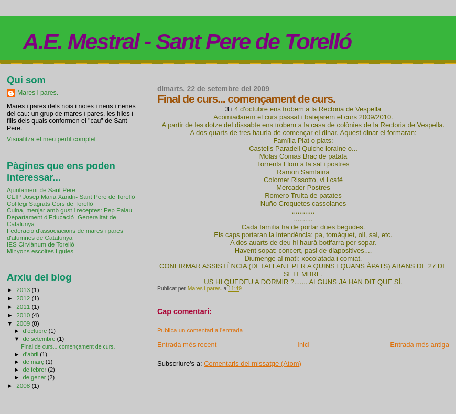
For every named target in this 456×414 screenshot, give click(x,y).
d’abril (31, 354)
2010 (23, 314)
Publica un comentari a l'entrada (200, 330)
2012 (23, 298)
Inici (303, 345)
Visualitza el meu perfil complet (51, 139)
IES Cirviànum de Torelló (40, 244)
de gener (35, 377)
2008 (23, 385)
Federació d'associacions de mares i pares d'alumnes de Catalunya (65, 234)
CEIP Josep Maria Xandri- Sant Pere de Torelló (71, 196)
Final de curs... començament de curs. (68, 346)
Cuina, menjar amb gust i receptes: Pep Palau (69, 210)
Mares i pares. (37, 92)
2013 (23, 289)
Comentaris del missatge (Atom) (252, 363)
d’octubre (36, 331)
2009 (23, 323)
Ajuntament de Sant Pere (41, 189)
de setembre (40, 338)
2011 (23, 306)
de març (34, 362)
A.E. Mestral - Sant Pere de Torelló (187, 41)
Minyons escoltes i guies (40, 251)
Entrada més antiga (419, 345)
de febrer (35, 369)
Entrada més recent (186, 345)
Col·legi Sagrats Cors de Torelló (50, 203)
